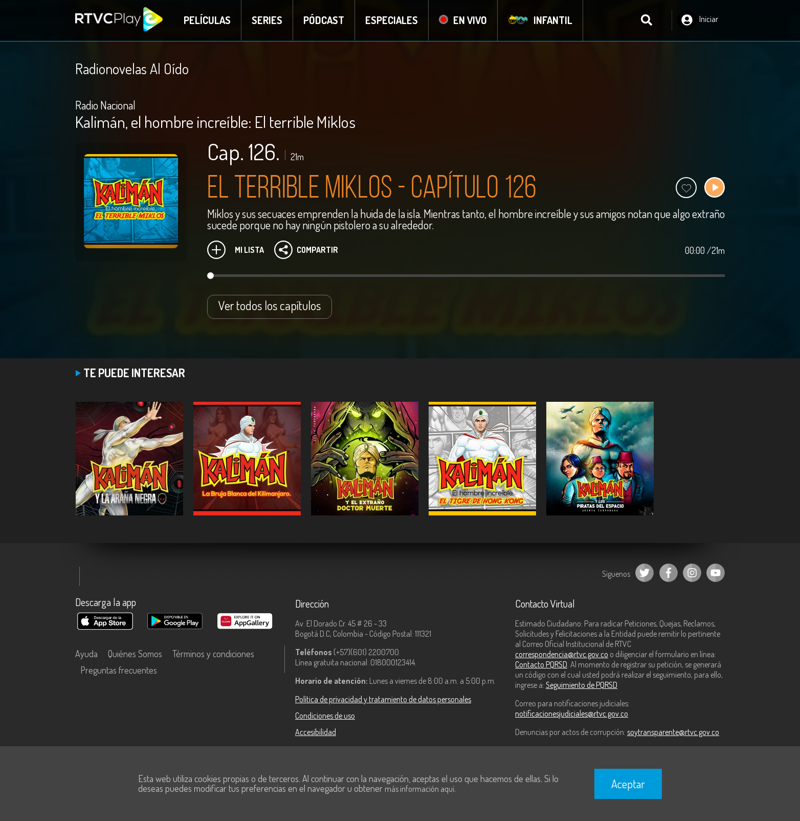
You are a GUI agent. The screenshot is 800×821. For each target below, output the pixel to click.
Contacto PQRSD (541, 664)
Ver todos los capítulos (269, 305)
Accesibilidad (315, 732)
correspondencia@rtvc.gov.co (561, 654)
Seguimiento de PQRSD (581, 685)
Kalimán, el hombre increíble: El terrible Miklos (215, 121)
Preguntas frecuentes (118, 670)
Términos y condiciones (213, 653)
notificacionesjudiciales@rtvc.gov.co (571, 713)
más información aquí (419, 789)
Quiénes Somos (135, 653)
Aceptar (628, 783)
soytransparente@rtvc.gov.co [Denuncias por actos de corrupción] (673, 732)
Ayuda (86, 653)
